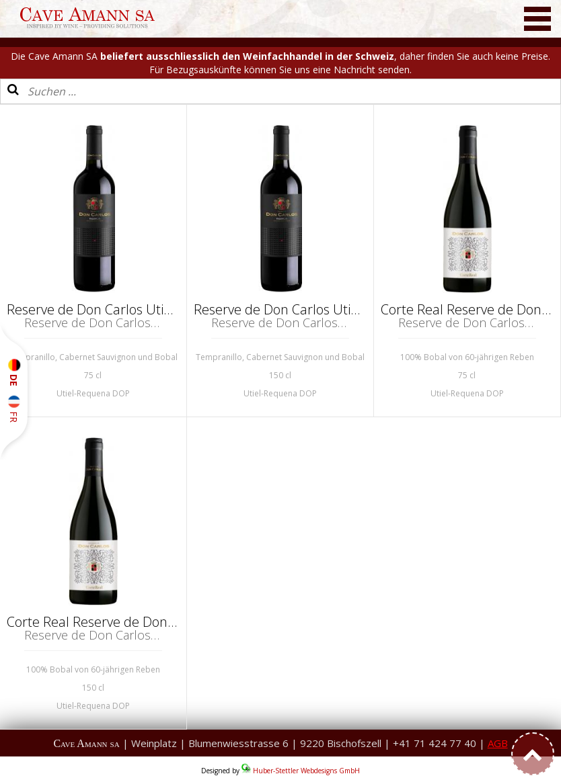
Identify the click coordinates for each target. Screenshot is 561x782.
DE (13, 372)
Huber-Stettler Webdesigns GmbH (306, 770)
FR (13, 408)
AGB (498, 743)
